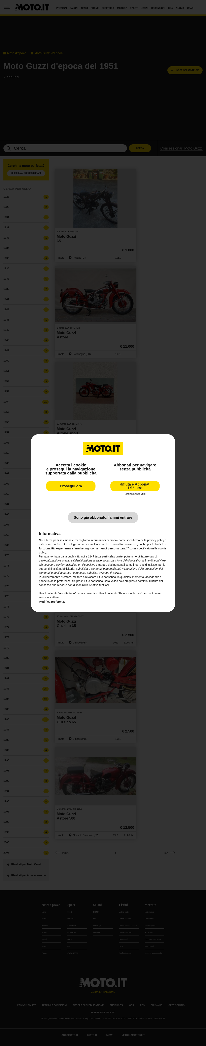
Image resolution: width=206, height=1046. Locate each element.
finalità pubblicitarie (62, 568)
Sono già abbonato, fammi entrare (103, 517)
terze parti (101, 556)
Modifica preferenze (52, 601)
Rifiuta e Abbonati (135, 486)
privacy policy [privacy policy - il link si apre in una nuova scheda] (155, 540)
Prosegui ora (71, 486)
